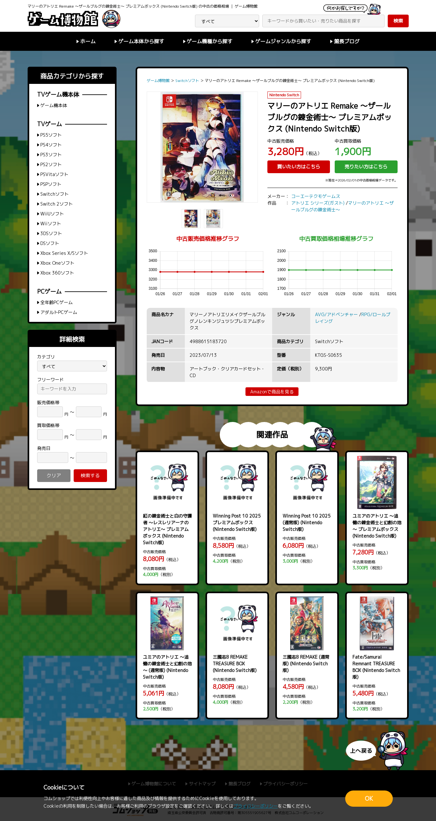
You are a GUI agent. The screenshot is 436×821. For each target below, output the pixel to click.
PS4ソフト (51, 145)
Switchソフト (54, 194)
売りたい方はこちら (366, 166)
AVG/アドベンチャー (336, 314)
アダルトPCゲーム (58, 312)
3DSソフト (51, 233)
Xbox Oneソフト (57, 263)
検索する (90, 475)
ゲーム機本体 (53, 105)
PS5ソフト (51, 135)
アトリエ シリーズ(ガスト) (318, 203)
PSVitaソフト (54, 174)
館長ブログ (346, 41)
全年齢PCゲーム (56, 302)
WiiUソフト (52, 214)
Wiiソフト (50, 224)
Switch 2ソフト (56, 204)
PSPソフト (50, 184)
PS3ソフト (51, 155)
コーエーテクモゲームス (315, 196)
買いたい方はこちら (298, 166)
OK (369, 799)
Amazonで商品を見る (272, 392)
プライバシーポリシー (255, 806)
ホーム (88, 41)
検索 (398, 20)
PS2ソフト (51, 164)
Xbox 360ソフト (57, 273)
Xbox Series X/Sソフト (64, 253)
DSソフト (49, 243)
